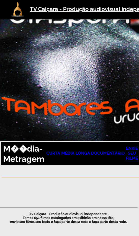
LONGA (82, 153)
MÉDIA (67, 153)
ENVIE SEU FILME (132, 153)
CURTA (53, 153)
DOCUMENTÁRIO (108, 153)
